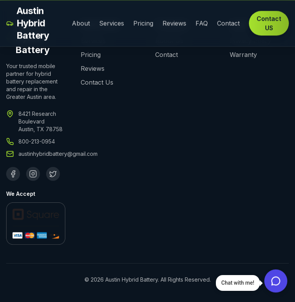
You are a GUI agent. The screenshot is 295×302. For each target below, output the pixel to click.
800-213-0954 (36, 141)
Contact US (269, 23)
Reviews (174, 24)
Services (111, 24)
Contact (228, 24)
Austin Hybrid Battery (27, 24)
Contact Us (97, 82)
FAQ (202, 24)
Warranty (243, 54)
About (81, 24)
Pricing (143, 24)
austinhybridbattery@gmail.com (58, 153)
